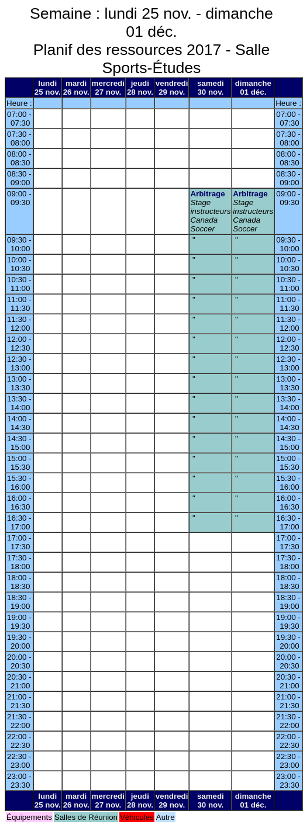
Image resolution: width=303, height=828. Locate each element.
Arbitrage (207, 193)
